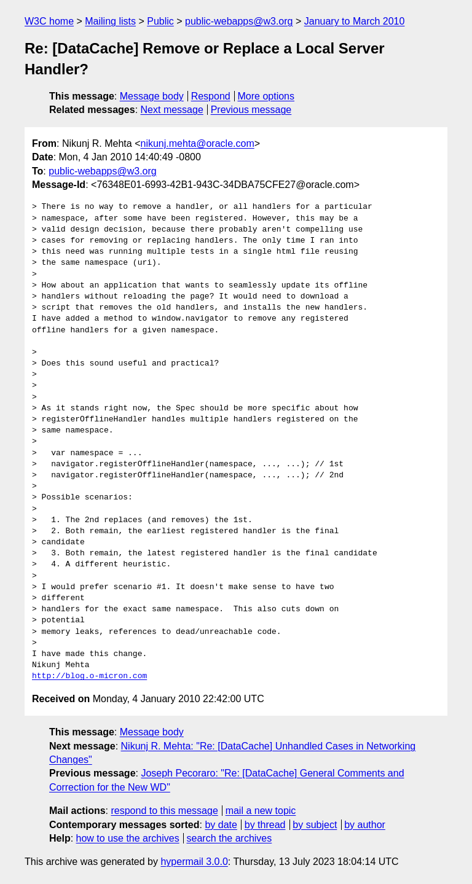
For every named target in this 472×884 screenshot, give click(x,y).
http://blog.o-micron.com (89, 676)
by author (364, 824)
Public (160, 21)
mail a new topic (261, 810)
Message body (152, 96)
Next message (172, 109)
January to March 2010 (354, 21)
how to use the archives (127, 838)
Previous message (251, 109)
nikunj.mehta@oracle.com (197, 143)
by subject (315, 824)
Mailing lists (110, 21)
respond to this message (164, 810)
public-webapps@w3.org (239, 21)
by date (221, 824)
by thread (265, 824)
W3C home (49, 21)
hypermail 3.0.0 (193, 861)
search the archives (229, 838)
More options (266, 96)
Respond (210, 96)
